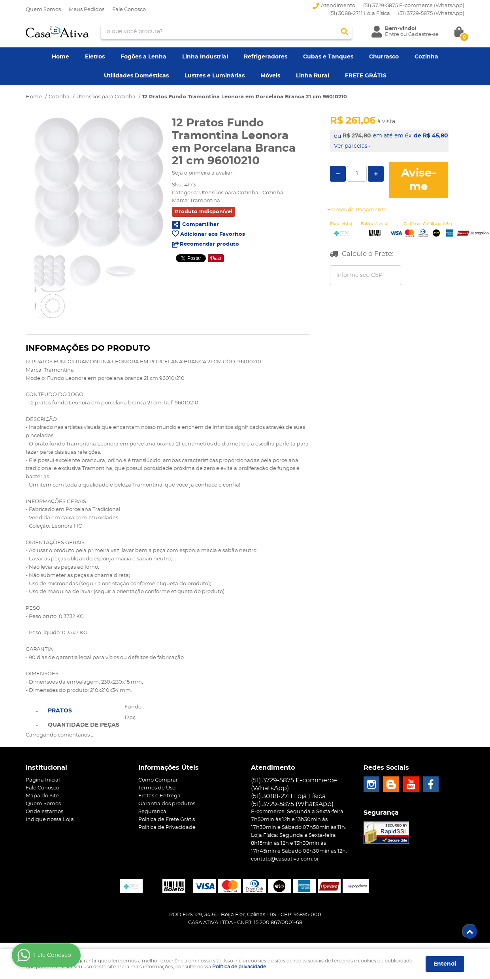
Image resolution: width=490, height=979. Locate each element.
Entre (392, 34)
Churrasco (384, 57)
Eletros (95, 57)
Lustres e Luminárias (215, 76)
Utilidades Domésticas (136, 76)
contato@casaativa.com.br (285, 859)
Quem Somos (43, 9)
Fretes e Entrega (159, 796)
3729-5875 (431, 13)
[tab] (83, 710)
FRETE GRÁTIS (365, 76)
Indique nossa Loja (50, 819)
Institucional (46, 768)
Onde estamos (44, 811)
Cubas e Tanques (328, 57)
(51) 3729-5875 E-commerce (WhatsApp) (413, 5)
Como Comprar (158, 780)
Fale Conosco (129, 9)
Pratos (60, 711)
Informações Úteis (168, 768)
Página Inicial (43, 780)
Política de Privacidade (167, 827)
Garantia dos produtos (166, 803)
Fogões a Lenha (143, 57)
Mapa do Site (42, 796)
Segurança (152, 811)
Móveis (270, 76)
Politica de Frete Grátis (166, 819)
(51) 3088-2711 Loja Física (359, 13)
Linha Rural (312, 76)
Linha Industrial (205, 57)
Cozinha (426, 57)
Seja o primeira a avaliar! (203, 173)
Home (60, 57)
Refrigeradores (265, 57)
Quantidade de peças (83, 725)
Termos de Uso (156, 788)
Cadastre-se (423, 34)
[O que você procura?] (344, 31)
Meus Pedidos (86, 9)
